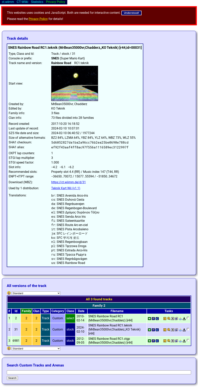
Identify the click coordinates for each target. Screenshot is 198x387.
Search (12, 378)
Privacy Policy (38, 19)
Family (26, 311)
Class (70, 311)
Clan (36, 311)
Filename (117, 311)
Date (81, 311)
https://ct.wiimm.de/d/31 (68, 182)
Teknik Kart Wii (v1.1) (65, 188)
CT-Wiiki (22, 1)
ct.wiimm (8, 1)
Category (57, 311)
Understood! (131, 12)
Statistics (37, 1)
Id (16, 311)
